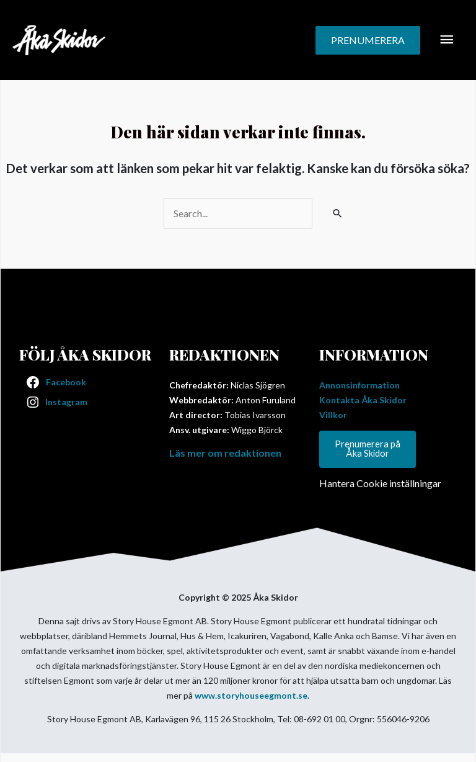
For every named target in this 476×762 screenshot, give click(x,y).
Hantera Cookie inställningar (380, 483)
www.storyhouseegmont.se (251, 695)
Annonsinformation (359, 385)
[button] (367, 40)
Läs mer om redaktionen (225, 453)
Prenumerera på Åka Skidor (367, 449)
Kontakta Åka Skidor (363, 400)
